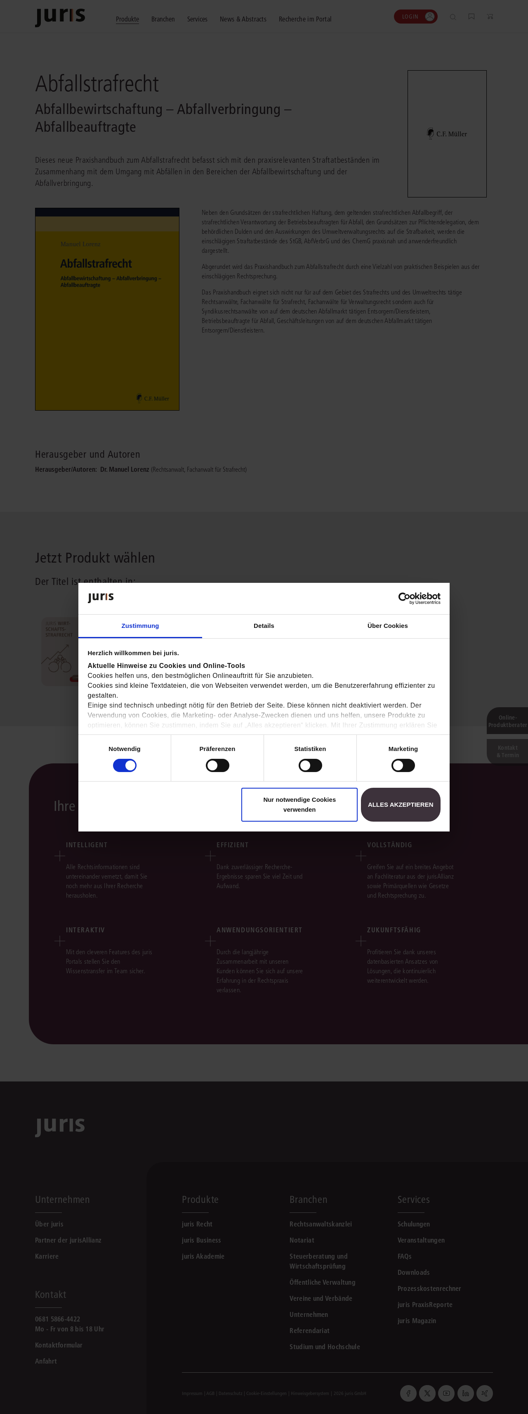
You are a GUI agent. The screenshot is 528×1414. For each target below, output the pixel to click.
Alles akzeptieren (401, 804)
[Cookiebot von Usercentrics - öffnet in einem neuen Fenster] (404, 598)
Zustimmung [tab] (140, 625)
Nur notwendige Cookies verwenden (299, 804)
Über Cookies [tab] (388, 625)
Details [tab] (264, 625)
